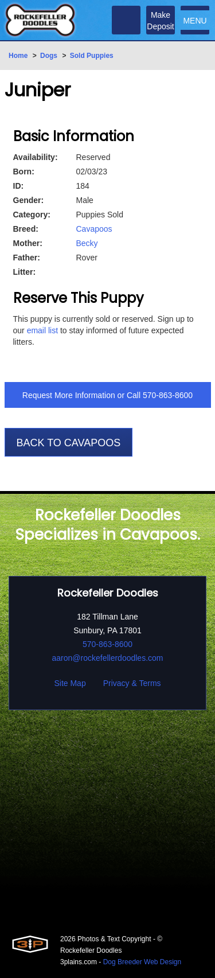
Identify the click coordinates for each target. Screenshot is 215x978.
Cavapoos (94, 228)
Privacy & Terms (132, 683)
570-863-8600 (168, 395)
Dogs (48, 56)
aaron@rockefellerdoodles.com (107, 658)
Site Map (69, 683)
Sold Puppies (92, 56)
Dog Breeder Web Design (142, 962)
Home (18, 56)
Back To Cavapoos (69, 443)
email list (42, 330)
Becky (87, 243)
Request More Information (68, 395)
